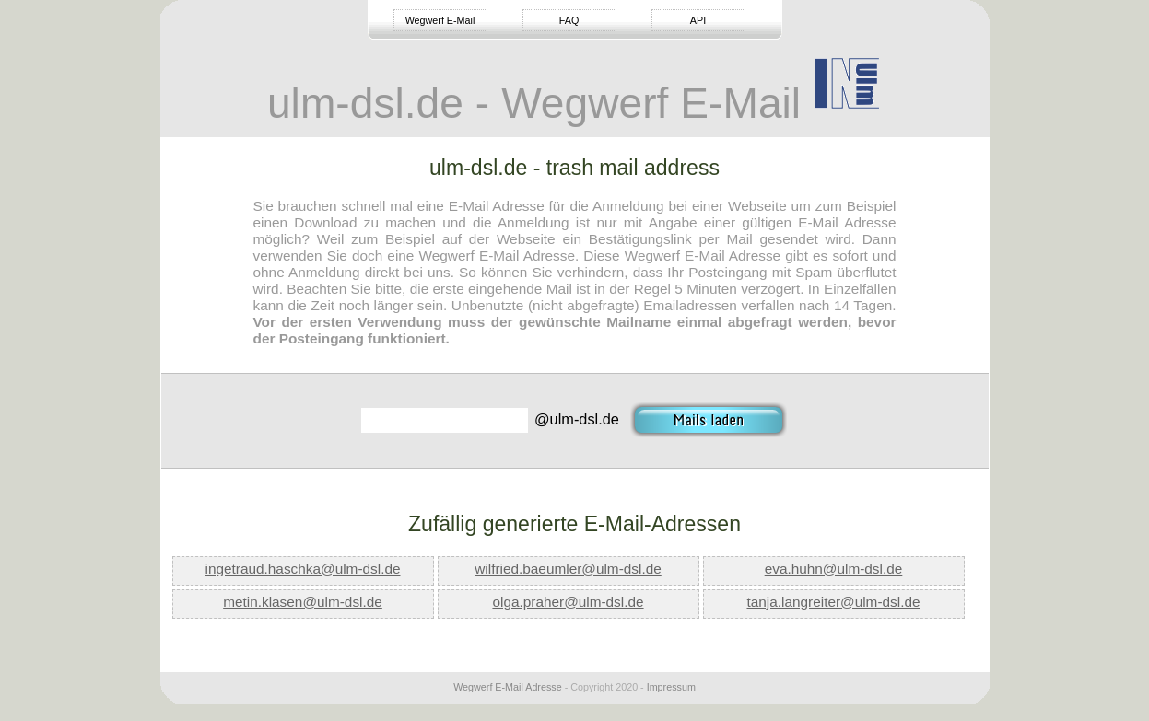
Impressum (671, 686)
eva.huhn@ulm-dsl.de (834, 568)
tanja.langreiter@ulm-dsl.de (833, 602)
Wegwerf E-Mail (440, 20)
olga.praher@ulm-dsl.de (567, 602)
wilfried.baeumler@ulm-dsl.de (568, 568)
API (698, 20)
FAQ (569, 20)
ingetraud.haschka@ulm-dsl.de (303, 568)
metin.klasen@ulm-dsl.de (302, 602)
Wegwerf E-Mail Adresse (507, 686)
